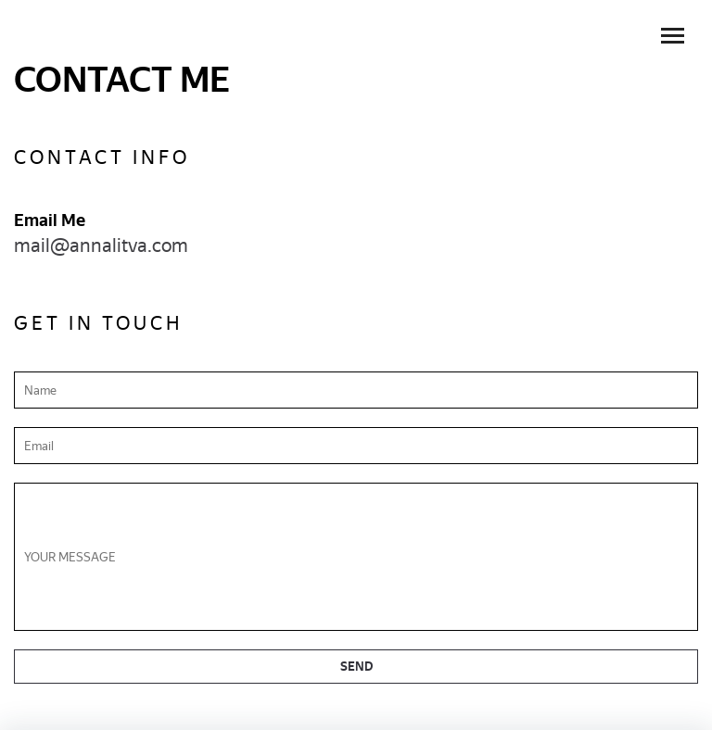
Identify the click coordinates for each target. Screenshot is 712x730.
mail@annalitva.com (101, 245)
